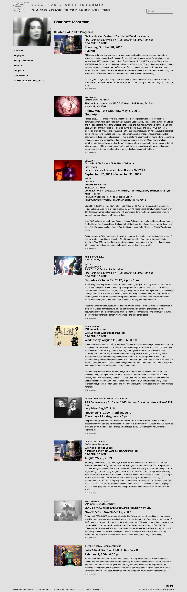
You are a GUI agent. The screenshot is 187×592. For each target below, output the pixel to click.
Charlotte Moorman (123, 125)
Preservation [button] (70, 10)
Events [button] (96, 10)
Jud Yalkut (141, 125)
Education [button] (84, 10)
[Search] (160, 11)
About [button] (35, 10)
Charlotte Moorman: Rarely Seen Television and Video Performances (117, 36)
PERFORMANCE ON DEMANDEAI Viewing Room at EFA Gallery (100, 502)
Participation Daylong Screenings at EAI (97, 98)
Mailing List (98, 589)
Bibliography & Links (23, 60)
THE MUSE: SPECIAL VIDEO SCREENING (103, 546)
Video (17, 65)
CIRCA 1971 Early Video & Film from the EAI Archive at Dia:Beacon (109, 162)
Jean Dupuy (90, 128)
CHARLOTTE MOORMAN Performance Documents (96, 442)
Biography (19, 55)
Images (18, 70)
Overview (18, 50)
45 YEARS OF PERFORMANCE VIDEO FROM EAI (106, 398)
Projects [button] (106, 10)
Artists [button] (43, 10)
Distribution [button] (55, 10)
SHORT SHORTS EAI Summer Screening (95, 327)
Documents (20, 76)
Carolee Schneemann (157, 125)
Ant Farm (108, 125)
